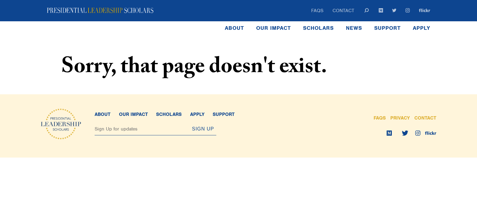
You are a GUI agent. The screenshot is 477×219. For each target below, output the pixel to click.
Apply (421, 28)
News (354, 28)
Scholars (318, 28)
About (234, 28)
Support (387, 28)
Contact (343, 10)
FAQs (317, 10)
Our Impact (273, 28)
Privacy (400, 118)
